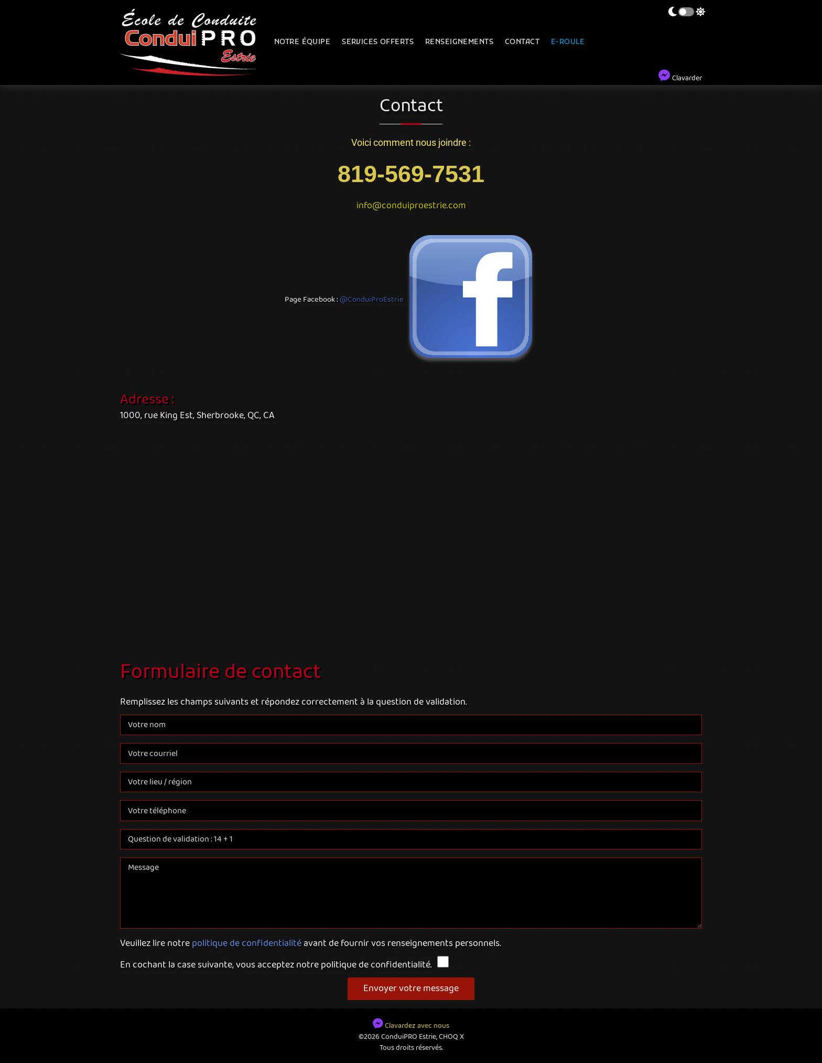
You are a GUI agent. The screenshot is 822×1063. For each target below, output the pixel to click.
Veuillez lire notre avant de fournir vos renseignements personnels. (310, 944)
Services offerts (378, 42)
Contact (522, 42)
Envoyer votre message (411, 988)
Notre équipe (302, 42)
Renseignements (459, 42)
